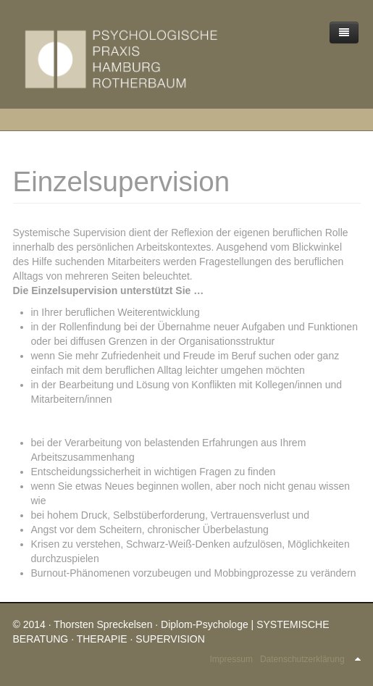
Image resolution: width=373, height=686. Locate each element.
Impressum (231, 659)
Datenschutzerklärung (302, 659)
